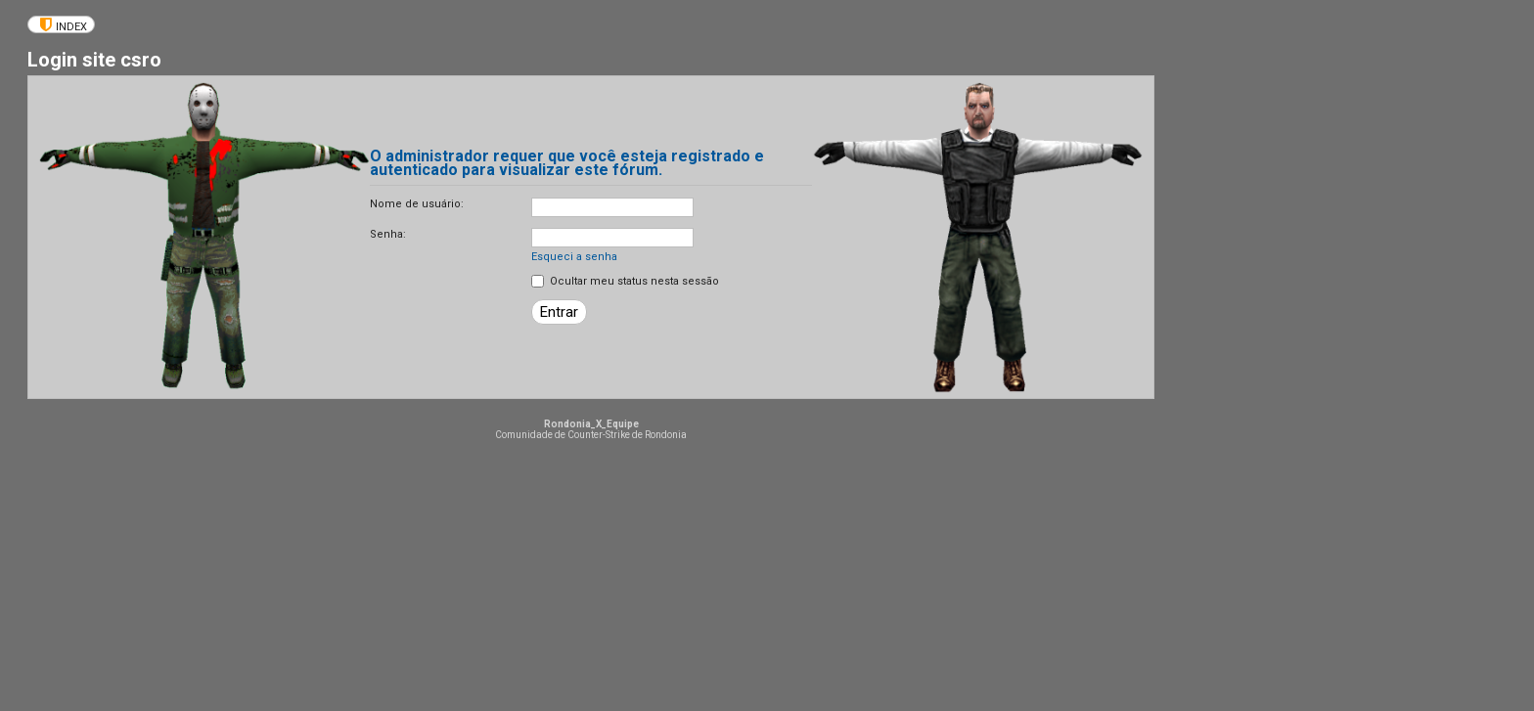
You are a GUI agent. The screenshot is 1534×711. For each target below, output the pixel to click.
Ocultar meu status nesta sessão (625, 281)
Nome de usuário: (417, 204)
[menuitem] (61, 24)
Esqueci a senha (574, 256)
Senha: (388, 234)
